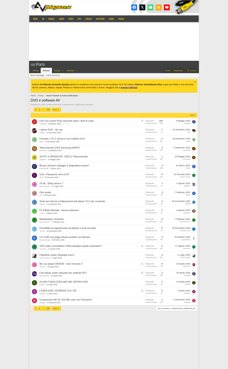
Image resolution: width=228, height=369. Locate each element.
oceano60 (186, 150)
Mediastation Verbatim (51, 219)
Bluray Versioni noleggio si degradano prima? (64, 165)
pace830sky (185, 240)
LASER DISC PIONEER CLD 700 (57, 290)
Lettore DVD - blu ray (51, 129)
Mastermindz (44, 276)
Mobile (51, 18)
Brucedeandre (44, 240)
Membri (70, 70)
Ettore (188, 168)
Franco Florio (44, 258)
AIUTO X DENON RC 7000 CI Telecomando (63, 156)
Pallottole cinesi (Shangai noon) (56, 255)
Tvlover (42, 231)
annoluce (43, 249)
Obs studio (45, 192)
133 (48, 109)
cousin (41, 213)
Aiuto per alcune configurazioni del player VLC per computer (72, 201)
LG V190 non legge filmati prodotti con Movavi (64, 237)
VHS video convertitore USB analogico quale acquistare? (70, 246)
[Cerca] (191, 70)
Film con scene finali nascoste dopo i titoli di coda (66, 120)
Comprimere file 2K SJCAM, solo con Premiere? (65, 299)
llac (189, 132)
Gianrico (42, 267)
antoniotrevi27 (44, 186)
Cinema (88, 18)
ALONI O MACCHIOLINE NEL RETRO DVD (63, 281)
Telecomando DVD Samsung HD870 (59, 147)
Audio (61, 18)
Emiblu (42, 285)
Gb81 (41, 177)
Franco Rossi (185, 177)
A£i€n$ (42, 204)
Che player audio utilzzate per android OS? (63, 272)
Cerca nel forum (53, 75)
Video (70, 18)
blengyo (42, 303)
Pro (79, 18)
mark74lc (43, 151)
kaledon (42, 294)
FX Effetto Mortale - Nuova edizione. (59, 210)
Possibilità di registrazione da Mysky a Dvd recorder (67, 228)
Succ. (55, 109)
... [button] (43, 109)
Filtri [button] (192, 115)
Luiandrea (186, 266)
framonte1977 (44, 222)
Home (35, 18)
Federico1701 (185, 231)
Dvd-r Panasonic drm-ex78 (54, 174)
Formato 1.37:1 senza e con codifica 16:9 (62, 138)
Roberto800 (44, 169)
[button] (62, 70)
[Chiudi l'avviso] (194, 82)
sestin (41, 142)
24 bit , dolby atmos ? (51, 183)
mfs (40, 195)
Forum (121, 18)
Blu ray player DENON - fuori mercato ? (61, 263)
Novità (57, 70)
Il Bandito (43, 124)
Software (100, 18)
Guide (111, 18)
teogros (42, 133)
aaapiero (42, 160)
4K (43, 18)
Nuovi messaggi (37, 75)
